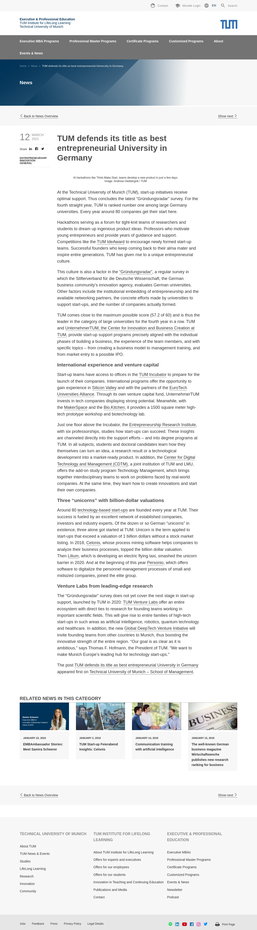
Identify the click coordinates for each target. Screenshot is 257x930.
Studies (25, 861)
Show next (227, 116)
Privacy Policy (72, 923)
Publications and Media (110, 890)
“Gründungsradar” (135, 272)
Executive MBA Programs (39, 41)
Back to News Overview (39, 116)
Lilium (73, 556)
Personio (155, 562)
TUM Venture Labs (141, 602)
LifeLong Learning (33, 869)
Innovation (27, 884)
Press (54, 923)
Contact (99, 897)
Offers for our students (110, 875)
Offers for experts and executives (117, 860)
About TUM (28, 846)
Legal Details (95, 923)
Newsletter (174, 890)
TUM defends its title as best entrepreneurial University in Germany (136, 665)
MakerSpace (76, 407)
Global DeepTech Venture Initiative (156, 628)
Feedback (38, 923)
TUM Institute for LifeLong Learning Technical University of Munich (47, 22)
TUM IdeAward (111, 241)
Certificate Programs (143, 41)
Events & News (31, 53)
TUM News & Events (35, 854)
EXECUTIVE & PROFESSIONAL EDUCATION (194, 837)
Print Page (228, 924)
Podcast (173, 897)
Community (28, 891)
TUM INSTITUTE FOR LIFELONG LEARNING (122, 837)
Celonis (93, 542)
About (218, 41)
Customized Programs (186, 41)
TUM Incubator (152, 374)
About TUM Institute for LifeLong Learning (124, 852)
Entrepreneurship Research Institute (162, 424)
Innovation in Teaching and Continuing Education (129, 882)
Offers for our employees (111, 867)
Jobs (22, 923)
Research (27, 876)
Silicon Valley (104, 387)
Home (23, 66)
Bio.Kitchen (114, 407)
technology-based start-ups (103, 510)
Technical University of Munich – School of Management (141, 672)
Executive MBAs (179, 852)
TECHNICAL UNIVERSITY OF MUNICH (53, 834)
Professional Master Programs (92, 41)
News (34, 66)
